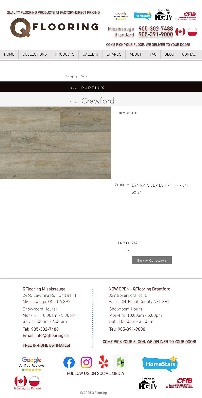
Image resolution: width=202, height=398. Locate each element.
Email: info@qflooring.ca (46, 336)
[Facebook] (69, 362)
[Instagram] (86, 362)
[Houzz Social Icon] (120, 362)
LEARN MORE (139, 4)
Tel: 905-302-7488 (41, 329)
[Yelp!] (103, 362)
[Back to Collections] (152, 260)
